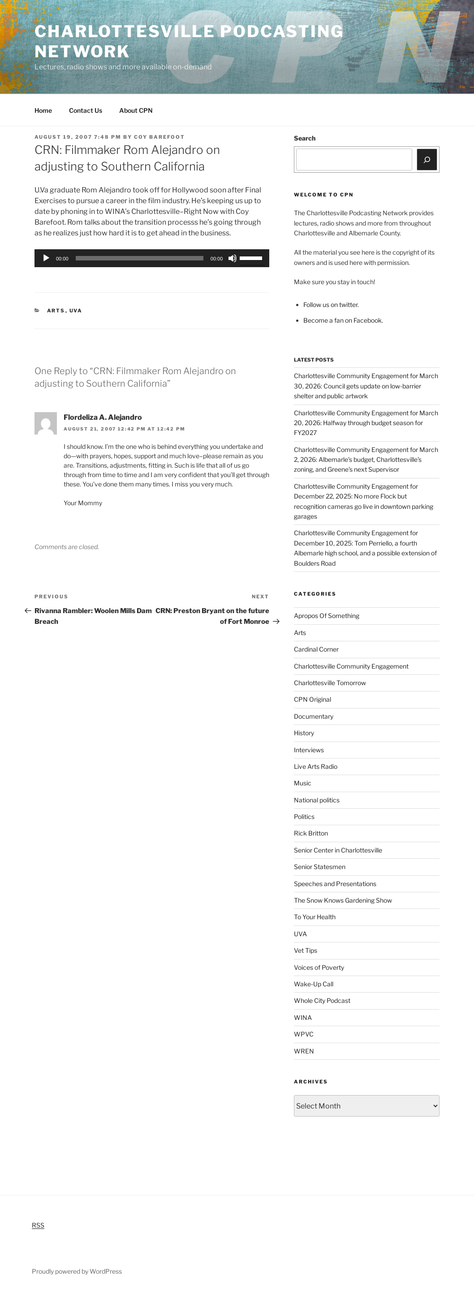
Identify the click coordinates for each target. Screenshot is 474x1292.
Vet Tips (305, 950)
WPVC (304, 1034)
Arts (56, 310)
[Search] (427, 159)
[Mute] (232, 258)
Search (304, 138)
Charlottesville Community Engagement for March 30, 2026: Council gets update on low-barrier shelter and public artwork (366, 386)
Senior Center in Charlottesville (338, 850)
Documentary (313, 716)
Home (43, 110)
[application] (151, 258)
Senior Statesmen (319, 866)
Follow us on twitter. (331, 304)
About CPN (136, 110)
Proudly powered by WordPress (77, 1271)
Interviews (309, 750)
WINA (303, 1017)
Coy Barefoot (159, 137)
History (304, 733)
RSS (38, 1225)
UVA (76, 310)
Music (302, 783)
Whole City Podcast (322, 1000)
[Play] (46, 258)
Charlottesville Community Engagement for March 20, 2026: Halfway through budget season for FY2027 (366, 423)
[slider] (139, 258)
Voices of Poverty (319, 967)
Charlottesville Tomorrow (330, 683)
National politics (317, 800)
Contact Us (85, 110)
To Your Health (315, 917)
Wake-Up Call (313, 984)
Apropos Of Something (326, 615)
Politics (304, 816)
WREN (304, 1051)
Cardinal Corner (316, 649)
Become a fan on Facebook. (343, 320)
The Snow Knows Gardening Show (343, 900)
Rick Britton (311, 833)
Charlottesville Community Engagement (351, 666)
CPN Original (312, 699)
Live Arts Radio (315, 766)
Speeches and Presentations (335, 883)
